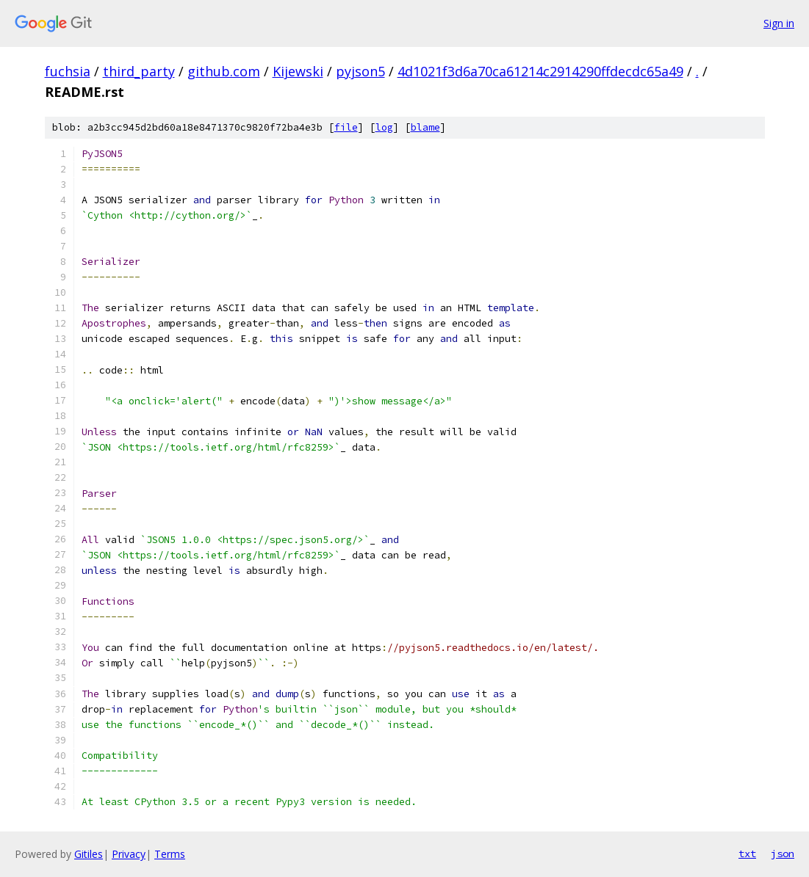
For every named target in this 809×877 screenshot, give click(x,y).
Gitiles (88, 854)
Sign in (778, 23)
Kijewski (298, 71)
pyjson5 (360, 71)
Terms (169, 854)
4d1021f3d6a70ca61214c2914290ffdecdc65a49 (540, 71)
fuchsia (67, 71)
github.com (223, 71)
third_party (139, 71)
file (346, 127)
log (384, 127)
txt (747, 853)
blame (425, 127)
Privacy (128, 854)
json (782, 853)
